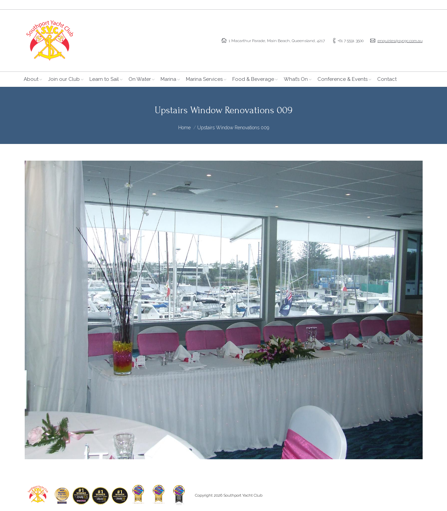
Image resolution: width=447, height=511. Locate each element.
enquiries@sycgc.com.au (400, 40)
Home (184, 127)
